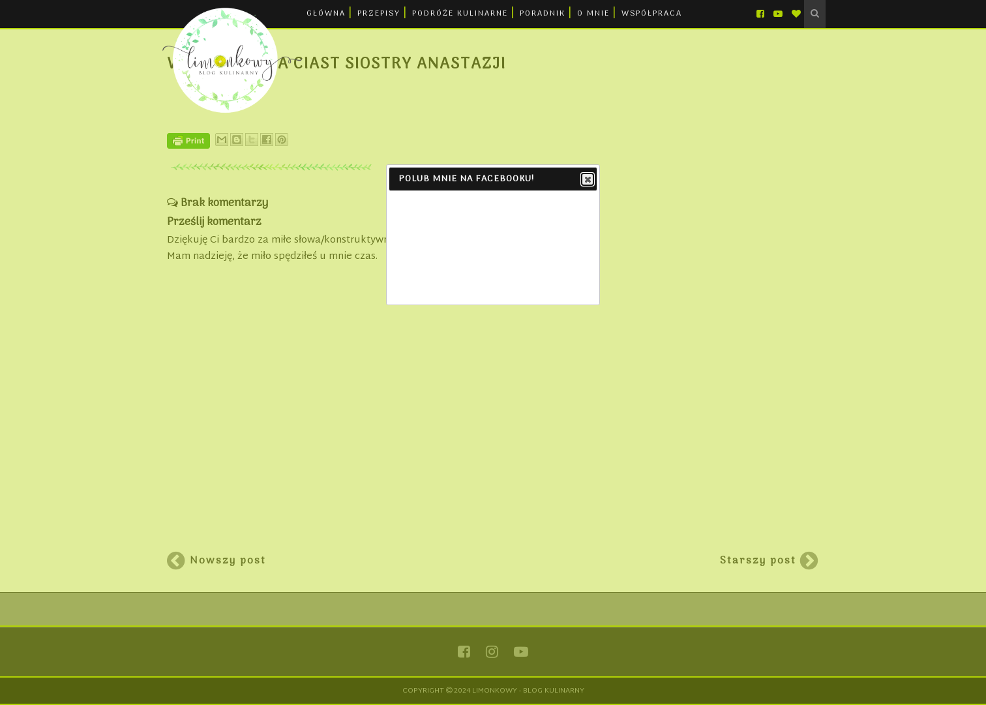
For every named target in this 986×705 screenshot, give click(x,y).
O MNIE (593, 13)
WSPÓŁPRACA (651, 13)
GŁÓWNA (326, 13)
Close (587, 180)
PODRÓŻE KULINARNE (460, 13)
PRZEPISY (378, 13)
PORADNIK (542, 13)
